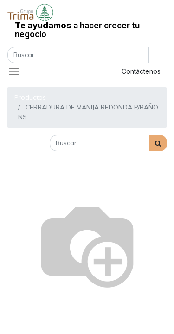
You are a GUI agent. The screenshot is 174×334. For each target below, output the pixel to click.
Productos (30, 97)
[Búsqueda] (158, 143)
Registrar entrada (71, 71)
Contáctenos (141, 71)
